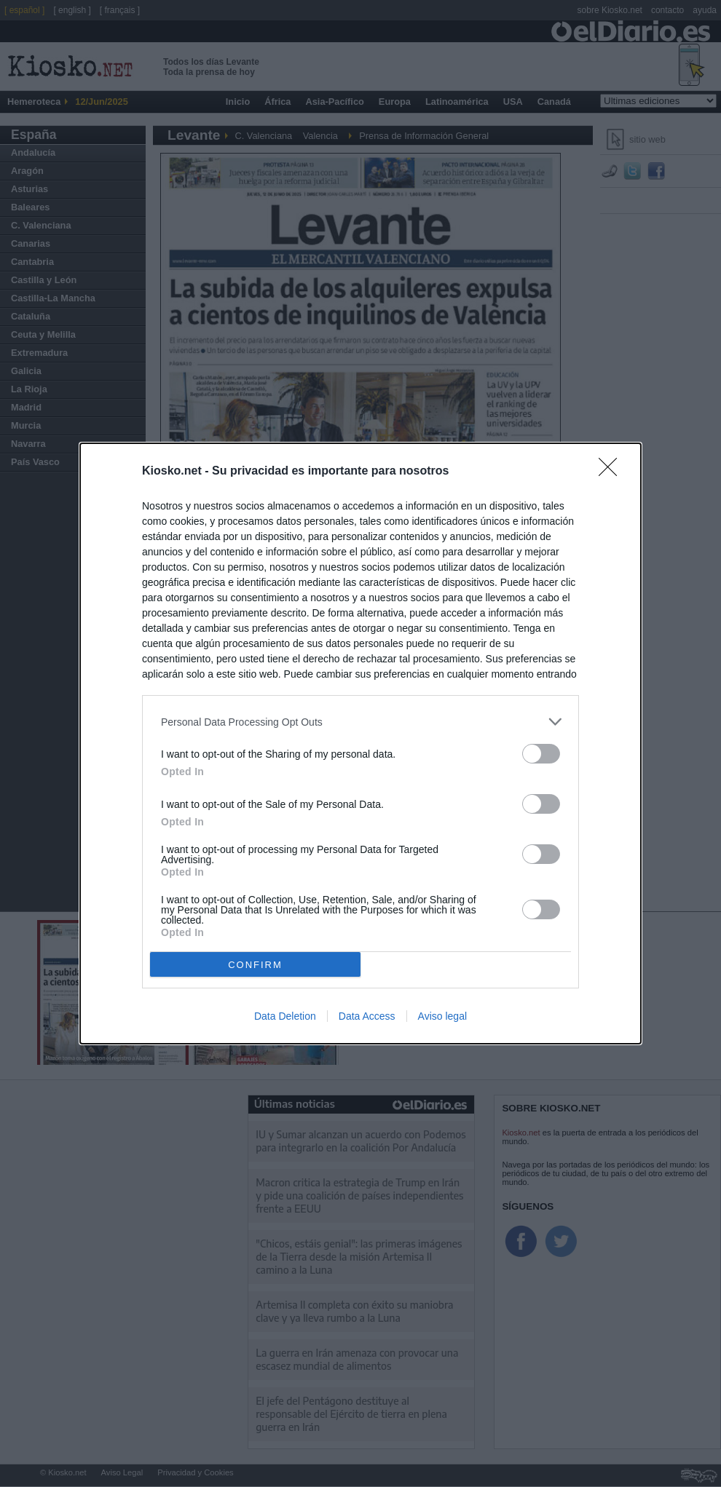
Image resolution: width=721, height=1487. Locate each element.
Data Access (367, 1016)
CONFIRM (255, 964)
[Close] (612, 471)
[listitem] (360, 721)
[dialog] (360, 743)
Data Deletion (285, 1016)
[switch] (541, 754)
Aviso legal (442, 1016)
